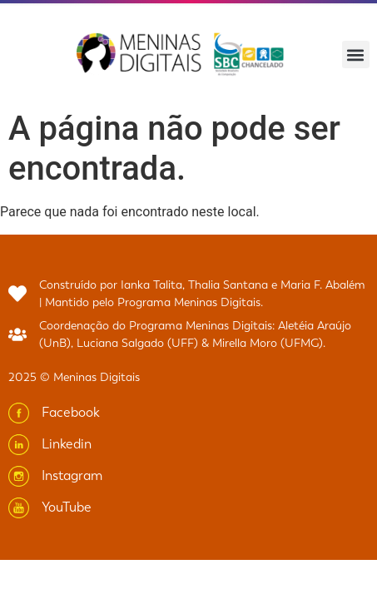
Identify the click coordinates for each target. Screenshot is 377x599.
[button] (356, 54)
